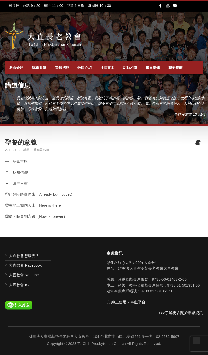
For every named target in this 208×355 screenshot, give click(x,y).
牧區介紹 (84, 68)
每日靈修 (153, 68)
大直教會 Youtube (24, 275)
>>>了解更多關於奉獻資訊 (181, 313)
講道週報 (39, 68)
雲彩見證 (62, 68)
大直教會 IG (19, 285)
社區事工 (107, 68)
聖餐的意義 (21, 142)
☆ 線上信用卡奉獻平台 (126, 302)
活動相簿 (130, 68)
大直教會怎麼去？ (24, 255)
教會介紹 (16, 68)
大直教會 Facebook (25, 265)
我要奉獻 (175, 68)
